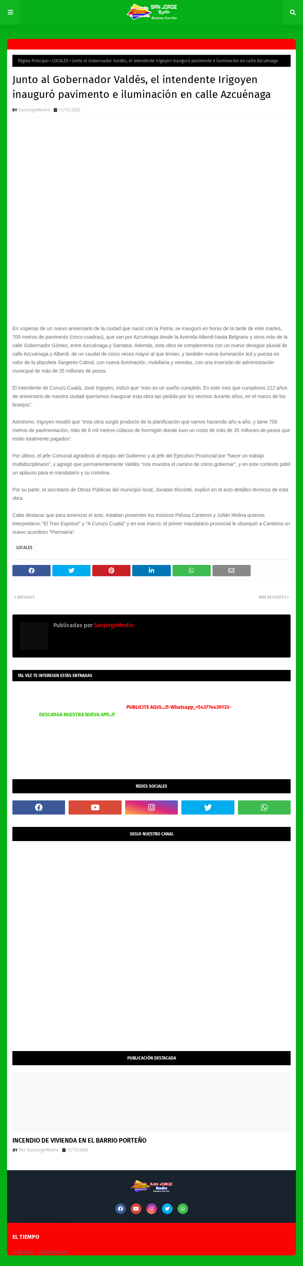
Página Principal (33, 60)
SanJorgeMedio (34, 109)
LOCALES (60, 60)
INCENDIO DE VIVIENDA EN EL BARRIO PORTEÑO (79, 1140)
